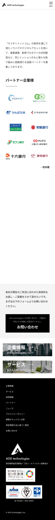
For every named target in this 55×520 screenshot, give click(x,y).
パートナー (10, 402)
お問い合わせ (11, 430)
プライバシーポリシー (15, 413)
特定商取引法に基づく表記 (17, 425)
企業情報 (9, 385)
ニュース (9, 408)
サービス (9, 391)
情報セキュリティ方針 (15, 419)
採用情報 (9, 397)
